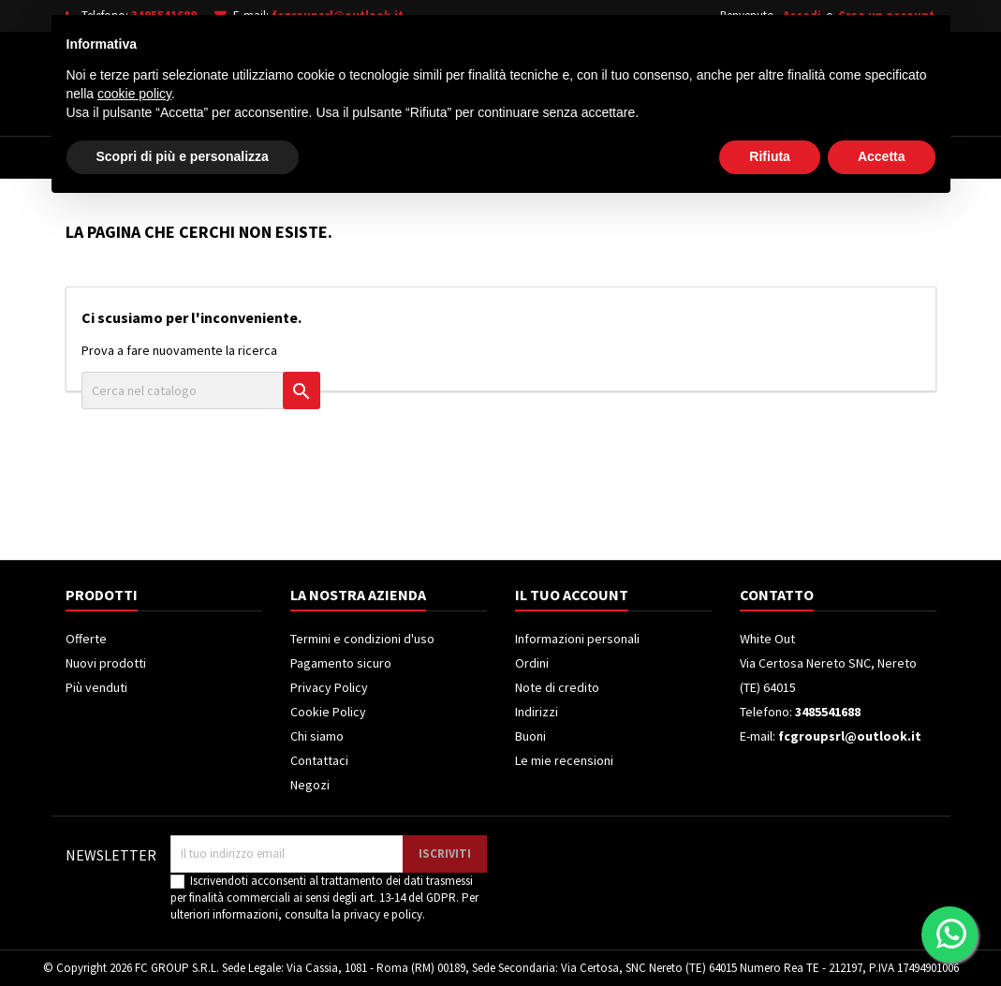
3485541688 (164, 15)
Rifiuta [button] (769, 934)
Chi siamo (317, 736)
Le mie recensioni (564, 760)
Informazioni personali (577, 638)
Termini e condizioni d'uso (362, 638)
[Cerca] (527, 78)
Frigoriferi (432, 157)
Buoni (530, 736)
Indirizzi (536, 711)
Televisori (325, 157)
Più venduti (96, 687)
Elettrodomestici (197, 157)
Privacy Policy (329, 687)
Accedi (802, 15)
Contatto (777, 594)
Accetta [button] (881, 934)
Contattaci (319, 760)
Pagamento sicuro (340, 663)
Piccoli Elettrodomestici (722, 157)
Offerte (86, 638)
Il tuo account (571, 594)
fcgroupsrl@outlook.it (338, 15)
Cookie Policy (328, 711)
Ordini (532, 663)
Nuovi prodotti (106, 663)
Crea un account (886, 15)
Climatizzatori (555, 157)
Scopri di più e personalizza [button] (182, 934)
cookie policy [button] (134, 871)
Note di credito (557, 687)
